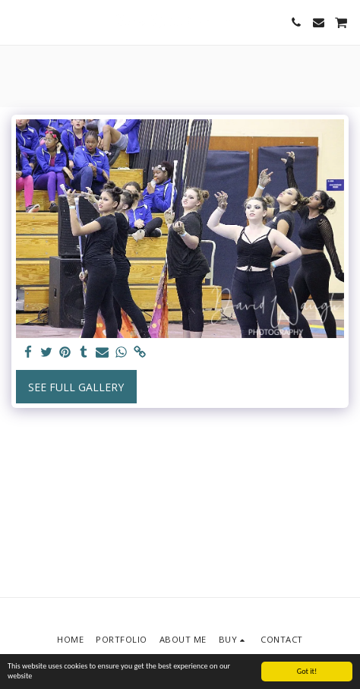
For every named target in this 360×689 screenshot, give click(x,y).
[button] (17, 21)
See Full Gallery (76, 387)
